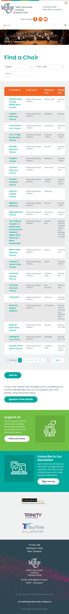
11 (52, 360)
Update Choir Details (21, 399)
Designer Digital (41, 609)
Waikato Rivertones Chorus (14, 328)
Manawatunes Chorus (16, 213)
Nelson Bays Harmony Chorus (15, 252)
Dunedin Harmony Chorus (13, 149)
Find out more (17, 438)
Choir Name (14, 90)
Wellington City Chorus (15, 338)
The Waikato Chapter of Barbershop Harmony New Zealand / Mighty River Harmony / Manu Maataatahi (15, 232)
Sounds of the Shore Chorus (15, 347)
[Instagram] (40, 19)
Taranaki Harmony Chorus (13, 288)
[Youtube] (46, 19)
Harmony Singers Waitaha (13, 308)
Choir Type (31, 90)
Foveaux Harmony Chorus (13, 170)
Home (7, 41)
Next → (59, 360)
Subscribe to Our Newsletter (49, 458)
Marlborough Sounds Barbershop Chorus (15, 103)
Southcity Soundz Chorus (13, 276)
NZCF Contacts (34, 582)
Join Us (13, 375)
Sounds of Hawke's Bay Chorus (15, 264)
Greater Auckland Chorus (13, 182)
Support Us (12, 417)
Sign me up (48, 481)
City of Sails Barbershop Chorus (15, 137)
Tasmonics (14, 297)
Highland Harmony (13, 204)
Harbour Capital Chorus (13, 194)
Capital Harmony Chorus (13, 116)
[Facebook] (35, 19)
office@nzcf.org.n (37, 579)
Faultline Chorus (13, 159)
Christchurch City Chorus (15, 127)
